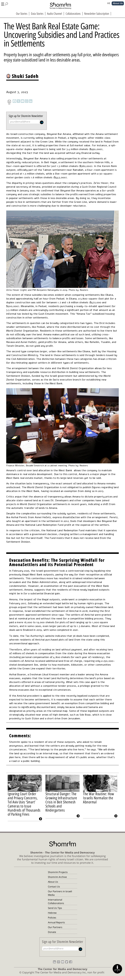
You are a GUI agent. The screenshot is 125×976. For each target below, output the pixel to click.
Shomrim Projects (58, 872)
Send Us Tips (55, 908)
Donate (52, 932)
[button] (4, 3)
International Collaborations (56, 901)
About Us (53, 881)
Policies (52, 917)
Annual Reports (56, 922)
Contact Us (54, 886)
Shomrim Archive (57, 877)
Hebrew (52, 912)
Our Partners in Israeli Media (60, 893)
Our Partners (55, 927)
